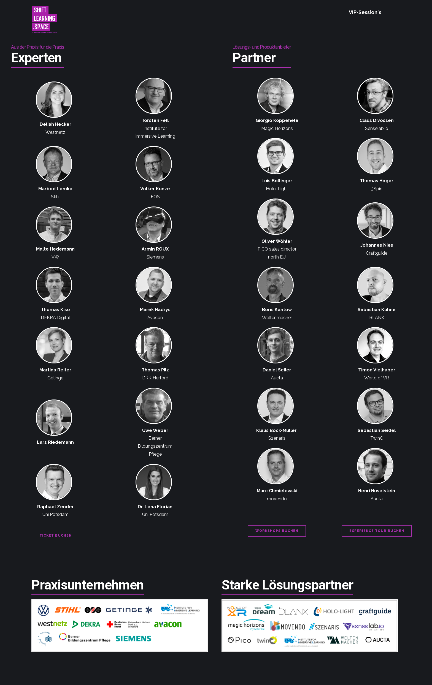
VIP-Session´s (365, 12)
